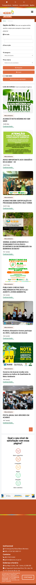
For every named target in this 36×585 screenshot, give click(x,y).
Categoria (6, 52)
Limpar (18, 72)
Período (6, 34)
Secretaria (7, 60)
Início (4, 21)
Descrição (7, 45)
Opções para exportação (18, 79)
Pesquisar (18, 67)
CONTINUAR (28, 577)
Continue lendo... (8, 126)
